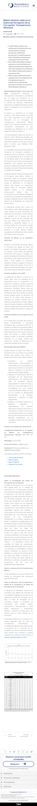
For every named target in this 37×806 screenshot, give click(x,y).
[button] (34, 6)
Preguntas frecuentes (15, 464)
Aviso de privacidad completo (17, 768)
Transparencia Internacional (25, 37)
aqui (27, 768)
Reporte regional (13, 462)
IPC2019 (13, 37)
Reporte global (13, 460)
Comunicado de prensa (16, 457)
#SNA (7, 37)
